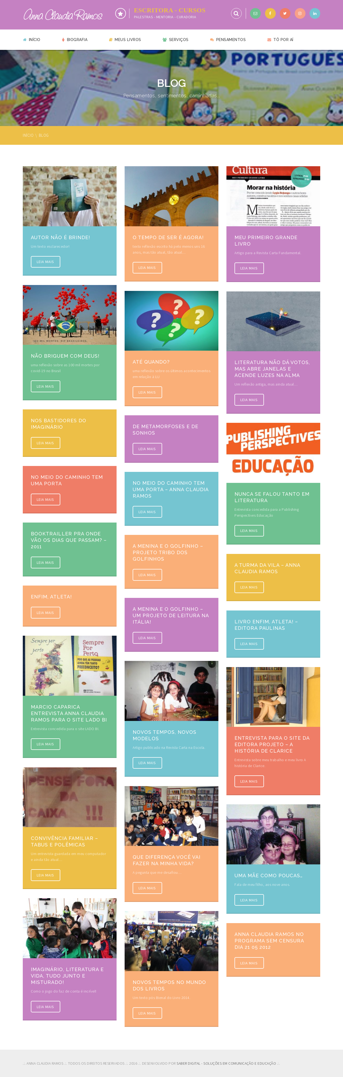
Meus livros (125, 40)
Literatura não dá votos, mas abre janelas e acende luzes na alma (272, 369)
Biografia (74, 40)
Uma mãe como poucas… (268, 875)
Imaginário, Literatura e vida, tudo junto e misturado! (67, 976)
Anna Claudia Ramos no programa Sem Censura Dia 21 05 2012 (269, 940)
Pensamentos (228, 40)
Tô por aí (280, 40)
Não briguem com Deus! (65, 356)
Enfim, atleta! (51, 596)
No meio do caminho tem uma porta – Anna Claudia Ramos (170, 489)
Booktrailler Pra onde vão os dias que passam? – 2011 (69, 540)
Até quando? (151, 362)
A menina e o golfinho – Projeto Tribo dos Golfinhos (168, 552)
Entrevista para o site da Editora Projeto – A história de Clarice (272, 744)
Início (31, 40)
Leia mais (46, 262)
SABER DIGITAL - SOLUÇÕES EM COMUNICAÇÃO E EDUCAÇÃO (226, 1063)
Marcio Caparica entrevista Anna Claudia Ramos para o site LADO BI (69, 713)
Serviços (176, 40)
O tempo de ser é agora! (168, 237)
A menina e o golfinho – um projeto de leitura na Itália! (171, 615)
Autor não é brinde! (60, 237)
